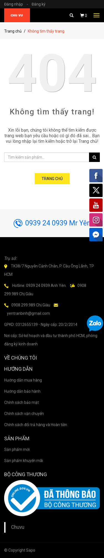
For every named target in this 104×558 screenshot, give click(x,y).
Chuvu (17, 527)
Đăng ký (38, 4)
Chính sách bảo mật (21, 402)
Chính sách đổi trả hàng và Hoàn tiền (35, 424)
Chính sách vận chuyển (24, 413)
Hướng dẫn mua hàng (23, 380)
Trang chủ (13, 31)
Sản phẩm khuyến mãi (23, 460)
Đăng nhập (17, 4)
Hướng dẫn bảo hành (22, 391)
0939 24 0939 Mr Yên (52, 223)
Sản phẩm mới (17, 449)
